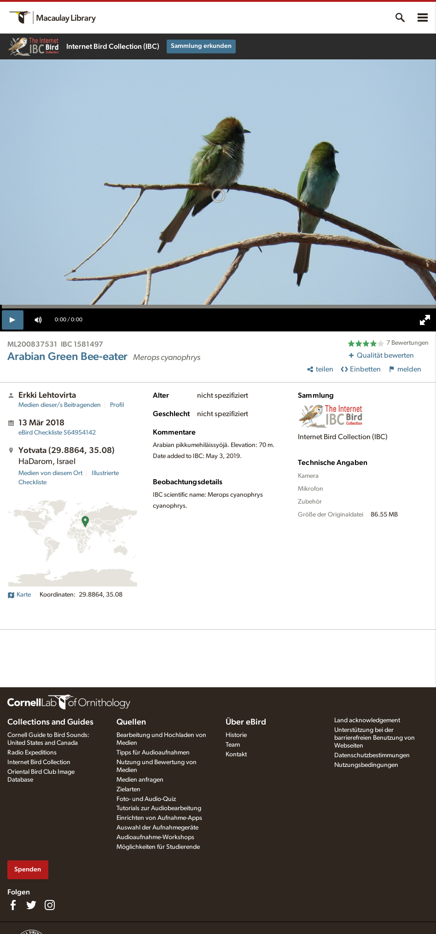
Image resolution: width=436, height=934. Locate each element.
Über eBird (246, 722)
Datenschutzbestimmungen (372, 755)
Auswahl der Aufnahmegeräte (157, 827)
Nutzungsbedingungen (366, 765)
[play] (12, 320)
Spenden (27, 869)
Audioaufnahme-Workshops (155, 837)
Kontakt (236, 754)
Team (233, 745)
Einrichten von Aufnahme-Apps (159, 818)
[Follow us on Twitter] (31, 905)
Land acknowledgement (367, 720)
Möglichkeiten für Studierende (158, 847)
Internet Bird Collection (38, 762)
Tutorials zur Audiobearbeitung (158, 808)
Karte (19, 595)
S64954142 (57, 432)
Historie (236, 735)
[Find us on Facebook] (12, 905)
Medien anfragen (139, 780)
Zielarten (128, 789)
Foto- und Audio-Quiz (146, 799)
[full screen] (425, 320)
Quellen (131, 722)
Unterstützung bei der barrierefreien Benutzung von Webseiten (374, 738)
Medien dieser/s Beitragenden (59, 405)
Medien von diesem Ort (50, 473)
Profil (117, 405)
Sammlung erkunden (201, 46)
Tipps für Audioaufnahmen (153, 752)
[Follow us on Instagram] (49, 905)
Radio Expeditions (32, 752)
